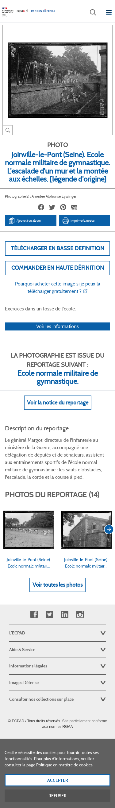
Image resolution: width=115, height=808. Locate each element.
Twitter (49, 614)
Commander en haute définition (57, 268)
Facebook (34, 614)
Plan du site (57, 740)
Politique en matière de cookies (64, 770)
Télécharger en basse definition (57, 248)
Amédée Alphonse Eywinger (54, 196)
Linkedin (64, 614)
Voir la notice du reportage (57, 402)
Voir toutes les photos (57, 584)
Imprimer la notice (78, 220)
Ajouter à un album (24, 220)
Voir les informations (57, 326)
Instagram (80, 614)
